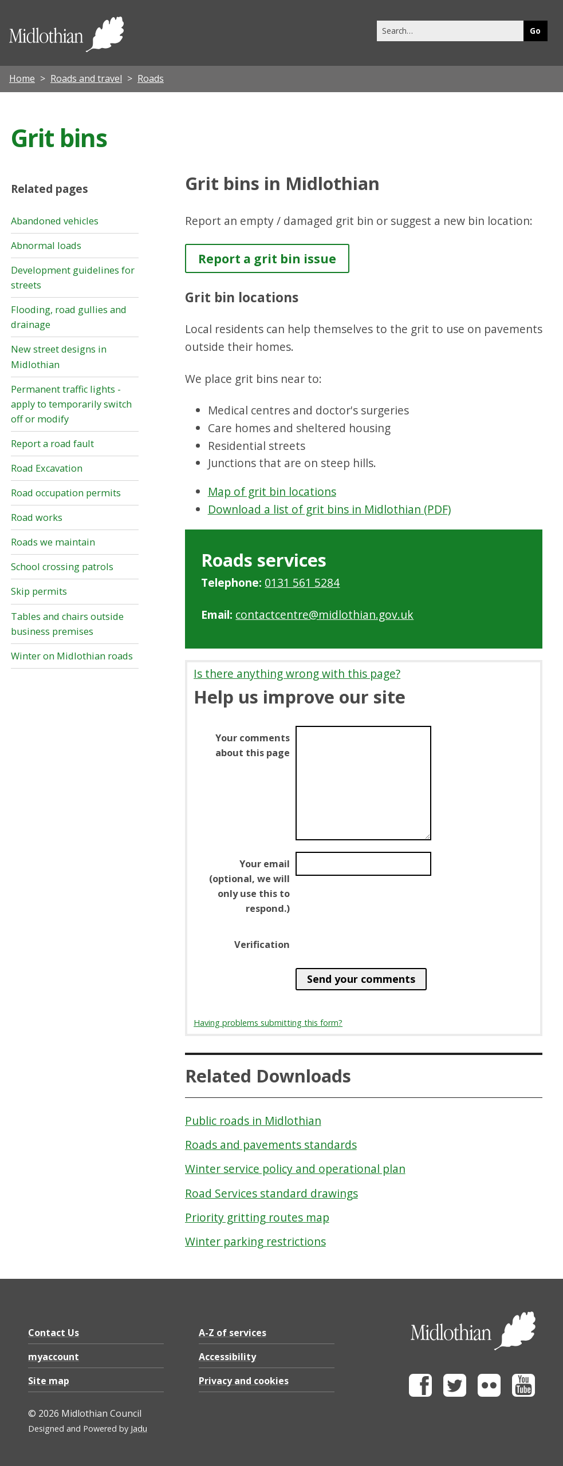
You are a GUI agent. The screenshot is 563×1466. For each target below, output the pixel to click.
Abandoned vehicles (55, 221)
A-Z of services (232, 1332)
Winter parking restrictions (255, 1241)
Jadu (139, 1428)
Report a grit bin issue (267, 258)
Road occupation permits (66, 493)
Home (22, 78)
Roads (150, 78)
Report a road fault (52, 443)
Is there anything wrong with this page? (297, 673)
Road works (36, 517)
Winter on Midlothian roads (72, 656)
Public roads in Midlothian (253, 1120)
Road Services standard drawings (271, 1193)
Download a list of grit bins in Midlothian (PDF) (329, 509)
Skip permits (39, 591)
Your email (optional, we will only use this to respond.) (249, 886)
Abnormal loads (46, 245)
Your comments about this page (252, 745)
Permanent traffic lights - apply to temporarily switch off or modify (71, 404)
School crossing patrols (62, 566)
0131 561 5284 (302, 582)
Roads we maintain (53, 542)
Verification (262, 944)
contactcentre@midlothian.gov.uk (324, 614)
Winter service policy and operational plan (295, 1168)
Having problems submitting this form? (268, 1022)
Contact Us (53, 1332)
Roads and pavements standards (271, 1144)
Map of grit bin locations (272, 491)
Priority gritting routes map (257, 1217)
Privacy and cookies (244, 1380)
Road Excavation (46, 468)
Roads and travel (86, 78)
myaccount (53, 1356)
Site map (48, 1380)
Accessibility (227, 1356)
